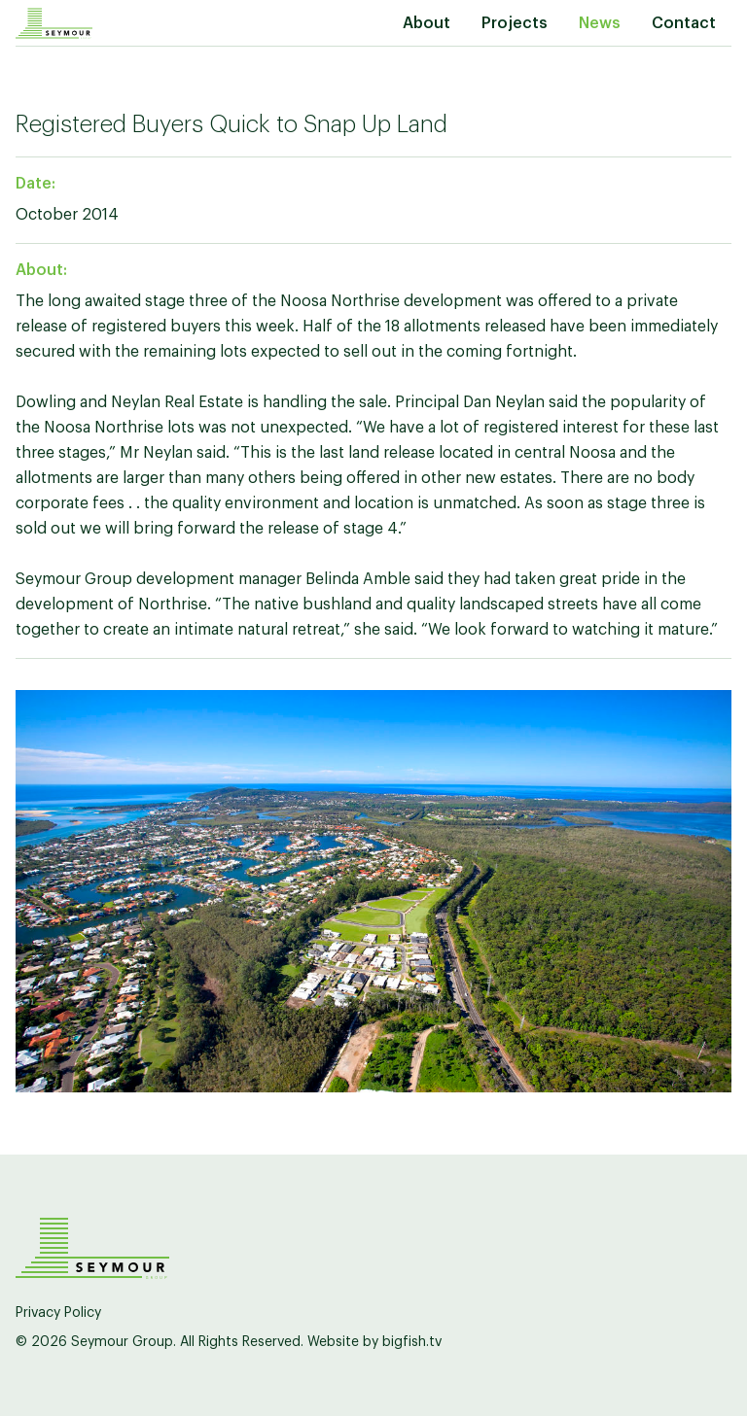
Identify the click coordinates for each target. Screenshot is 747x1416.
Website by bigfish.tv (374, 1342)
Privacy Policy (58, 1313)
